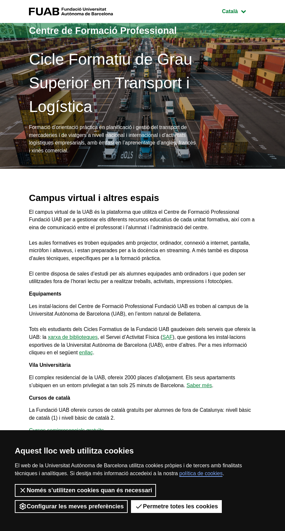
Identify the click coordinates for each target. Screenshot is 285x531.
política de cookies (201, 473)
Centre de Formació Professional (106, 30)
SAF (175, 341)
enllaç (87, 357)
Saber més (202, 390)
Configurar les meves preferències (71, 506)
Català (239, 10)
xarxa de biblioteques (79, 341)
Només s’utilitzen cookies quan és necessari (85, 490)
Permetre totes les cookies (176, 506)
